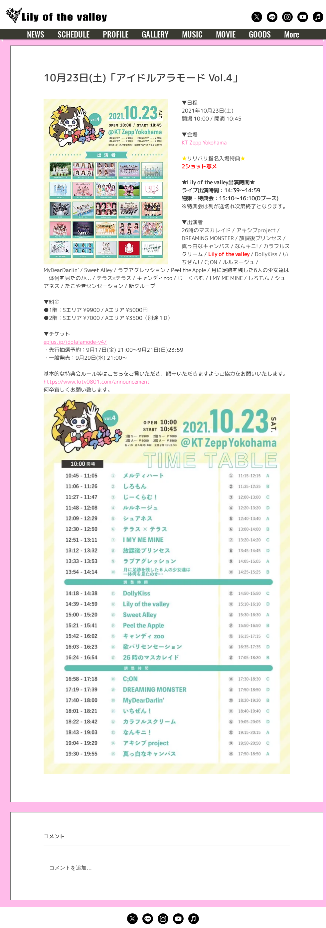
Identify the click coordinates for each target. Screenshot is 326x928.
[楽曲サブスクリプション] (318, 17)
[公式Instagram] (287, 17)
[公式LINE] (272, 17)
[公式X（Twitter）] (256, 17)
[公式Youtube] (302, 17)
